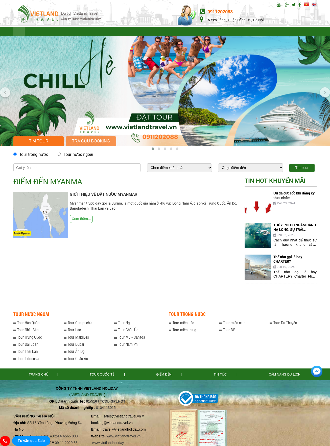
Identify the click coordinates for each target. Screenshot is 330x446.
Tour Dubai (76, 345)
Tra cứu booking (91, 142)
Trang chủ (39, 375)
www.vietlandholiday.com (112, 444)
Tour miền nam (234, 323)
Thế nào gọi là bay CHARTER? (287, 260)
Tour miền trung (184, 330)
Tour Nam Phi (128, 345)
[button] (153, 149)
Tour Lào (74, 330)
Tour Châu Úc (128, 330)
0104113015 (106, 409)
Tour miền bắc (183, 323)
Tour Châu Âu (78, 359)
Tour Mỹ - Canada (131, 338)
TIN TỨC (161, 31)
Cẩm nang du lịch (284, 375)
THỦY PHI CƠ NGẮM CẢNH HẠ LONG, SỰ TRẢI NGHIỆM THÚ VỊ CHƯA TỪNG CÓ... (294, 233)
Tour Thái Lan (27, 352)
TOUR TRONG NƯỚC (82, 31)
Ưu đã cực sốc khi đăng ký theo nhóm (294, 196)
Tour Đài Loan (27, 345)
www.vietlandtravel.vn (124, 437)
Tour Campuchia (80, 323)
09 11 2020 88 (66, 444)
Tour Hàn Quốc (28, 323)
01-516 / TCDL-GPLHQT (105, 402)
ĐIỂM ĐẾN (136, 31)
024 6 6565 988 (65, 437)
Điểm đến (164, 375)
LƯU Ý (113, 31)
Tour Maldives (78, 338)
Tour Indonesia (28, 359)
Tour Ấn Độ (76, 352)
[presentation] (5, 92)
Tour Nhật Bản (27, 330)
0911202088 (216, 12)
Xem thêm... (81, 220)
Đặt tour (272, 31)
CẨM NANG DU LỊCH (235, 31)
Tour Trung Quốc (29, 338)
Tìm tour (39, 142)
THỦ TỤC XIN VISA (193, 31)
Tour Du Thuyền (285, 323)
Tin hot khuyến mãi (275, 182)
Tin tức (221, 375)
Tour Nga (124, 323)
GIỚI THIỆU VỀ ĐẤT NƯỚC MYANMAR (103, 195)
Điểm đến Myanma (47, 182)
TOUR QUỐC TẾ (43, 31)
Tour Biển (230, 330)
